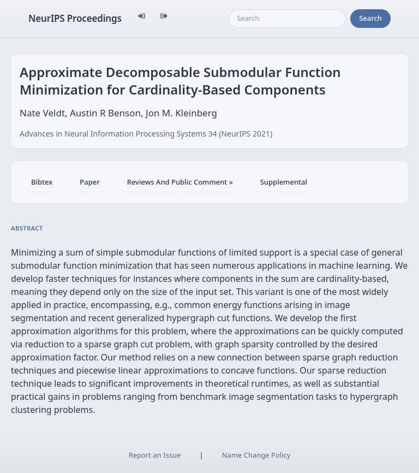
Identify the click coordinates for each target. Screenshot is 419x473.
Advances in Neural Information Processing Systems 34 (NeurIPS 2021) (146, 133)
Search (370, 18)
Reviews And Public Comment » (180, 182)
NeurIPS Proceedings (75, 18)
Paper (89, 182)
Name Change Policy (256, 455)
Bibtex (41, 182)
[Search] (287, 18)
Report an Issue (155, 455)
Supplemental (283, 182)
